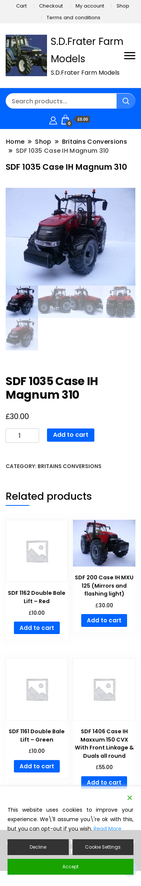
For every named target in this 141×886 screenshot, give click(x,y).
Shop (123, 5)
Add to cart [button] (37, 628)
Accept (70, 866)
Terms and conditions (73, 17)
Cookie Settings (103, 847)
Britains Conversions (70, 466)
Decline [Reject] (38, 847)
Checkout (51, 5)
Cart (21, 5)
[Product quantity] (22, 435)
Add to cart (70, 434)
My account (90, 5)
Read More (107, 828)
